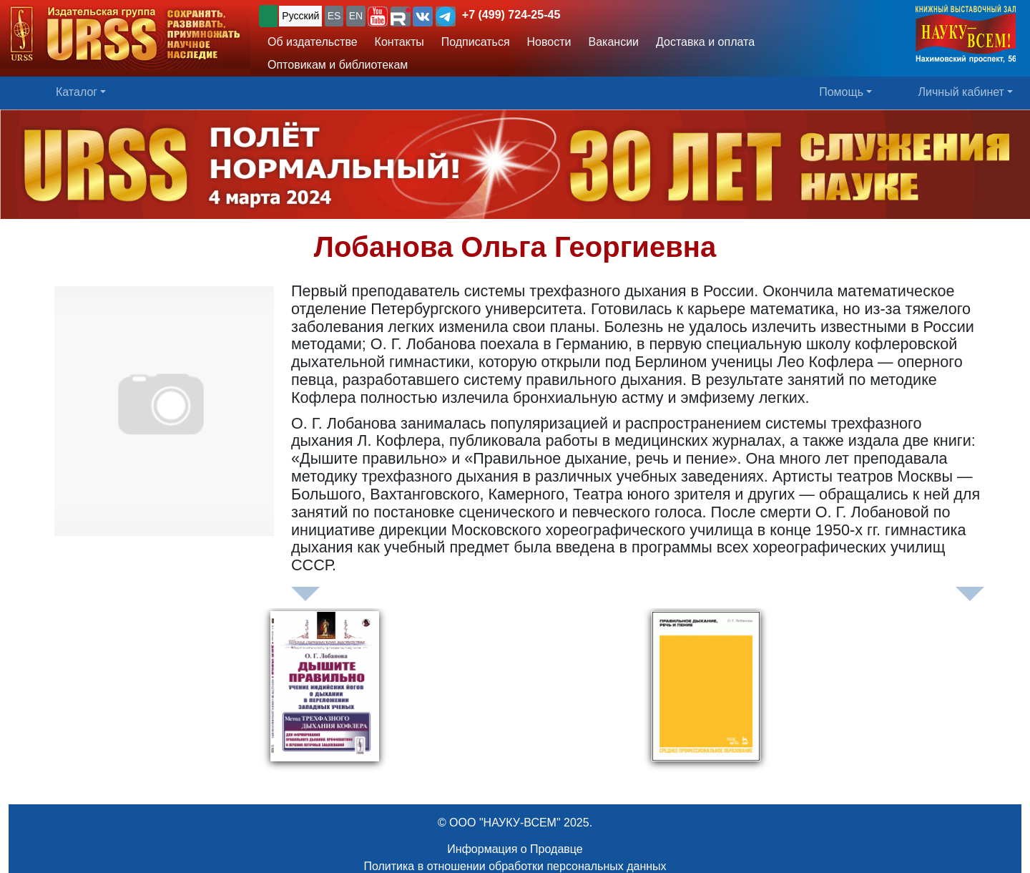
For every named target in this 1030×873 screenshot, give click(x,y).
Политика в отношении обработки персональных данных (514, 866)
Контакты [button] (399, 42)
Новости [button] (549, 42)
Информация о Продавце (514, 849)
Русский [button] (300, 15)
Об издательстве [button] (313, 42)
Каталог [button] (76, 92)
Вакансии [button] (614, 42)
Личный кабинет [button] (961, 92)
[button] (378, 16)
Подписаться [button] (475, 42)
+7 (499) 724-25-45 (511, 15)
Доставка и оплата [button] (705, 42)
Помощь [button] (841, 92)
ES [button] (334, 15)
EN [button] (356, 15)
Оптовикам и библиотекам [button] (338, 65)
